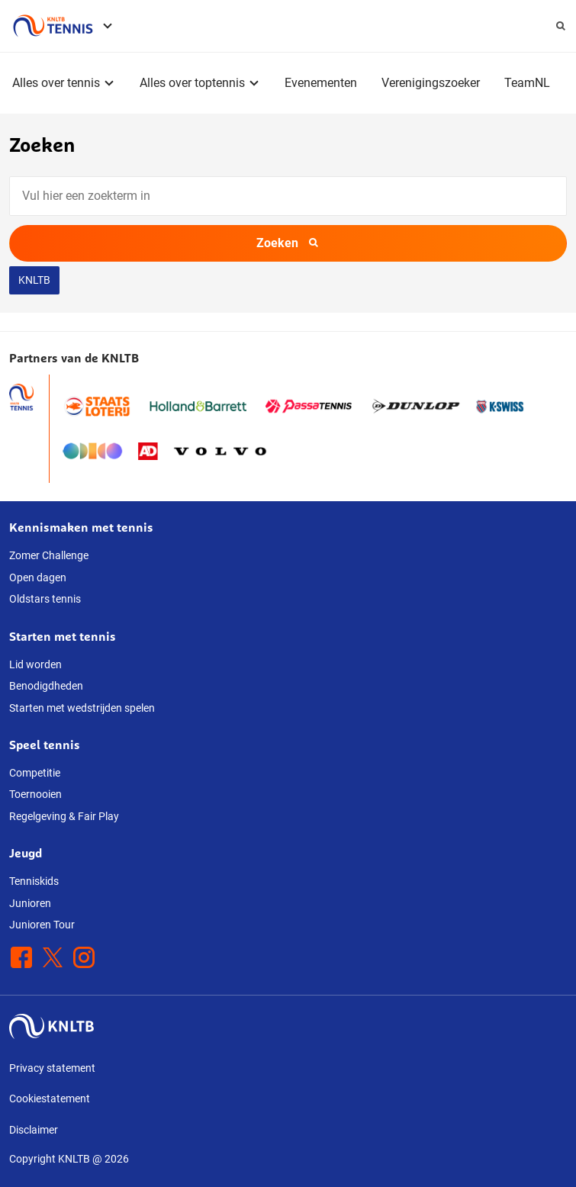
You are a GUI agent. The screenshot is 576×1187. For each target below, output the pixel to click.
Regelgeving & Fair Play (64, 816)
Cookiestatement (49, 1098)
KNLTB (34, 280)
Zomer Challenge (48, 555)
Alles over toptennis (192, 83)
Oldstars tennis (45, 599)
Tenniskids (34, 881)
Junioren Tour (42, 924)
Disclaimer (33, 1130)
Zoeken (288, 243)
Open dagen (37, 577)
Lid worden (35, 664)
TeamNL (527, 83)
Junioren (30, 903)
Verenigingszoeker (430, 83)
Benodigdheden (46, 686)
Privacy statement (52, 1068)
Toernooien (35, 794)
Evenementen (321, 83)
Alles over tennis (56, 83)
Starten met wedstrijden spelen (82, 708)
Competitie (34, 773)
